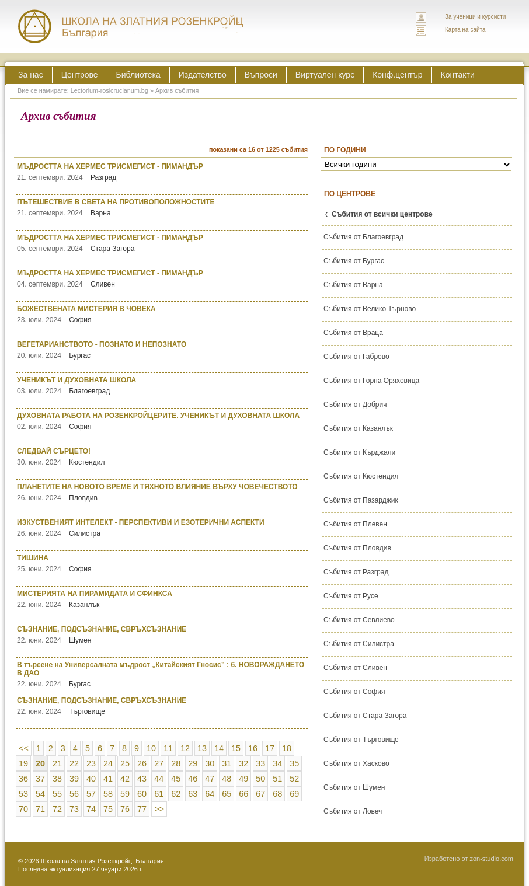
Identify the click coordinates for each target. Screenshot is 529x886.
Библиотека (138, 74)
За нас (30, 74)
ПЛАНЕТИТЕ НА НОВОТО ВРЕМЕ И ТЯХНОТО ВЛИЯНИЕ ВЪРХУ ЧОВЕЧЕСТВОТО (162, 492)
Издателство (203, 74)
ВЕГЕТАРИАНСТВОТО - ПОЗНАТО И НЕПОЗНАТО (162, 350)
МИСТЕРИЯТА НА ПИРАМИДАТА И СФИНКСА (162, 599)
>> (159, 809)
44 (158, 778)
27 (158, 763)
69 (294, 793)
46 (192, 778)
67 (260, 793)
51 (277, 778)
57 (91, 793)
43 (142, 778)
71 (40, 809)
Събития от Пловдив (357, 548)
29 (192, 763)
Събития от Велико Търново (369, 309)
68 (277, 793)
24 (108, 763)
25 (125, 763)
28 (175, 763)
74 (91, 809)
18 (286, 748)
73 (74, 809)
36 (23, 778)
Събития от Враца (353, 333)
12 (185, 748)
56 (74, 793)
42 (125, 778)
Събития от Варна (353, 285)
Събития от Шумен (354, 787)
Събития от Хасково (356, 763)
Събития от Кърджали (359, 452)
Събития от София (354, 692)
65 (226, 793)
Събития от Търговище (361, 739)
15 (236, 748)
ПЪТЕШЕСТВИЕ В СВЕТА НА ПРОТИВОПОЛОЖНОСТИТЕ (162, 207)
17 (269, 748)
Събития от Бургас (353, 261)
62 (175, 793)
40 (91, 778)
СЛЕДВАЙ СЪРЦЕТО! (162, 456)
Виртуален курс (324, 74)
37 (40, 778)
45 (175, 778)
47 (209, 778)
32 (243, 763)
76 (125, 809)
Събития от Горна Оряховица (371, 380)
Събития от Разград (355, 572)
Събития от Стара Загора (364, 715)
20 (40, 763)
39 (74, 778)
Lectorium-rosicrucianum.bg (109, 90)
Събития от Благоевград (363, 237)
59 (125, 793)
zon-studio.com (491, 858)
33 (260, 763)
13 (202, 748)
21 (57, 763)
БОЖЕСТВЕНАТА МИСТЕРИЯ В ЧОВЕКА (162, 314)
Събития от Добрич (355, 404)
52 (294, 778)
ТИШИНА (162, 563)
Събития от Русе (350, 596)
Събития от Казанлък (358, 428)
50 (260, 778)
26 (142, 763)
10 (151, 748)
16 (252, 748)
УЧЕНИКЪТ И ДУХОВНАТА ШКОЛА (162, 385)
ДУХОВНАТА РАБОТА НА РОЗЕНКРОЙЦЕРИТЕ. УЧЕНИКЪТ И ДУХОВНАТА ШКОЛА (162, 421)
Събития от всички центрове (382, 214)
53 (23, 793)
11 (168, 748)
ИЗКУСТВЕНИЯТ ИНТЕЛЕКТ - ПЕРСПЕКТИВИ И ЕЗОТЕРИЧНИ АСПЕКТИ (162, 528)
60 (142, 793)
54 (40, 793)
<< (24, 748)
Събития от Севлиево (359, 620)
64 (209, 793)
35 (294, 763)
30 (209, 763)
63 (192, 793)
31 (226, 763)
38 (57, 778)
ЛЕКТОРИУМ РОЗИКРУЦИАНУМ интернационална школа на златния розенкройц (131, 26)
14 (219, 748)
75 (108, 809)
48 (226, 778)
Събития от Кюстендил (360, 476)
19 (23, 763)
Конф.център (397, 74)
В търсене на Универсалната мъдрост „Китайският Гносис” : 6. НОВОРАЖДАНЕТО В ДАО (162, 674)
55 (57, 793)
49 (243, 778)
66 (243, 793)
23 (91, 763)
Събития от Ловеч (352, 811)
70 (23, 809)
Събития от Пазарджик (360, 500)
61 (158, 793)
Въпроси (261, 74)
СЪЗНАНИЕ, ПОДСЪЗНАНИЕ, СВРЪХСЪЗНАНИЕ (162, 634)
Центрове (79, 74)
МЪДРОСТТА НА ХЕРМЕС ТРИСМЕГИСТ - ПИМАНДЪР (162, 172)
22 (74, 763)
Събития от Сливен (355, 668)
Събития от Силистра (358, 644)
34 (277, 763)
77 (142, 809)
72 (57, 809)
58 (108, 793)
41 (108, 778)
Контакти (458, 74)
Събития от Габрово (356, 357)
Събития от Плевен (355, 524)
